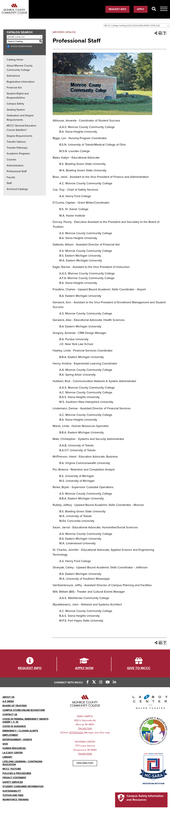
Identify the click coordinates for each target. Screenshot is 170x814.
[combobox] (136, 25)
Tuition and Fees (12, 795)
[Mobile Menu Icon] (164, 9)
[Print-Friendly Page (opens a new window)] (160, 33)
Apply (140, 9)
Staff (9, 183)
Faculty (11, 177)
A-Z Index (8, 701)
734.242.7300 (85, 728)
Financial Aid (14, 87)
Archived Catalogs (17, 189)
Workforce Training (15, 799)
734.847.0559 (85, 754)
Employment (10, 735)
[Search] (154, 9)
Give (5, 744)
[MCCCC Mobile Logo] (14, 9)
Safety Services (12, 782)
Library (7, 757)
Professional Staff (17, 171)
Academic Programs (18, 153)
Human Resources (14, 748)
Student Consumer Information (22, 786)
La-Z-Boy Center (12, 752)
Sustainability (11, 791)
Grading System (16, 109)
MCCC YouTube (11, 768)
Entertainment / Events (17, 739)
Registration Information (21, 81)
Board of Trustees (14, 705)
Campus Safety (15, 103)
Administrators (15, 165)
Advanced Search (19, 51)
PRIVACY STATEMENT (14, 777)
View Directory (84, 763)
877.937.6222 (76, 732)
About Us (8, 697)
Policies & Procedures (16, 773)
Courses (11, 159)
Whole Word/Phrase (21, 46)
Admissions (13, 75)
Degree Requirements (19, 136)
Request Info (117, 9)
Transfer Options (16, 141)
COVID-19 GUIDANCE (14, 726)
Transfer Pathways (17, 147)
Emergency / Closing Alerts (20, 730)
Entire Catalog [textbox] (16, 37)
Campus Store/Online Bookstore (23, 710)
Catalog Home (15, 59)
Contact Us (9, 714)
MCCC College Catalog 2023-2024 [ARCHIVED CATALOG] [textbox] (132, 25)
